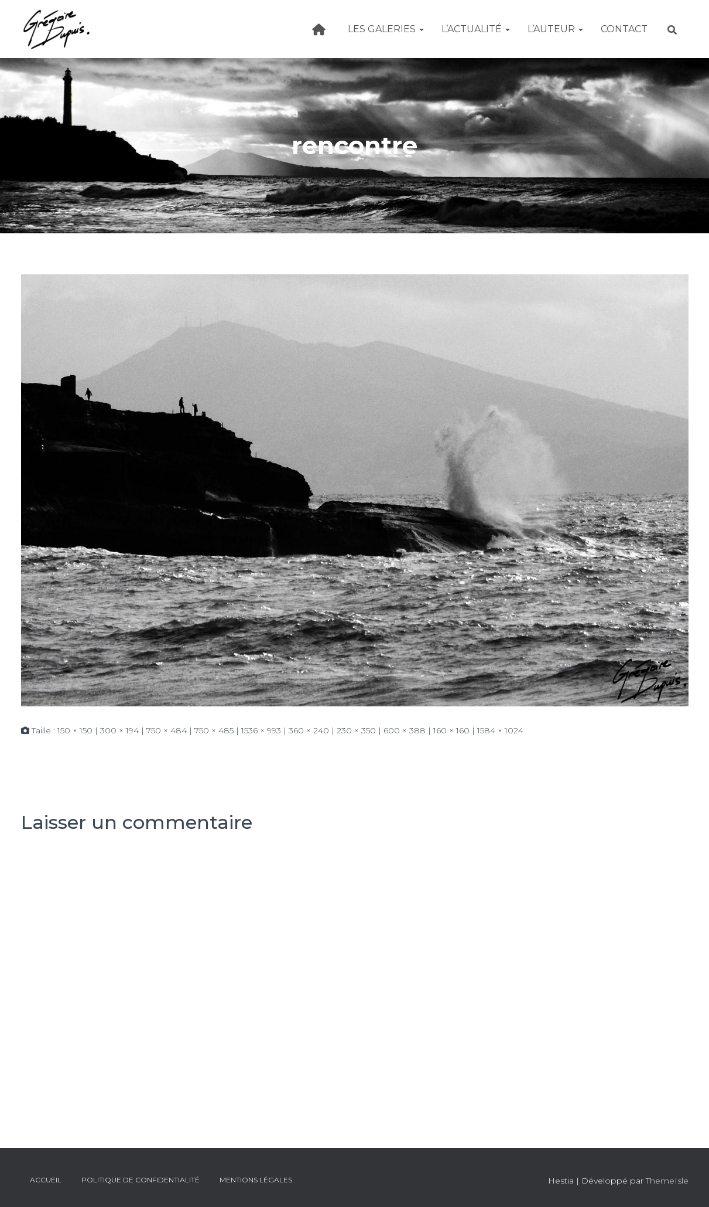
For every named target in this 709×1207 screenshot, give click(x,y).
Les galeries (386, 29)
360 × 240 (309, 730)
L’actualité (475, 29)
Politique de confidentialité (140, 1179)
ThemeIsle (667, 1180)
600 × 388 (404, 730)
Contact (624, 29)
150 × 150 (75, 730)
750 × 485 (214, 730)
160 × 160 (451, 730)
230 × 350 (356, 730)
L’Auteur (555, 29)
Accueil (45, 1179)
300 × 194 (119, 730)
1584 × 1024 (500, 730)
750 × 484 (166, 730)
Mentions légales (256, 1179)
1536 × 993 (261, 730)
